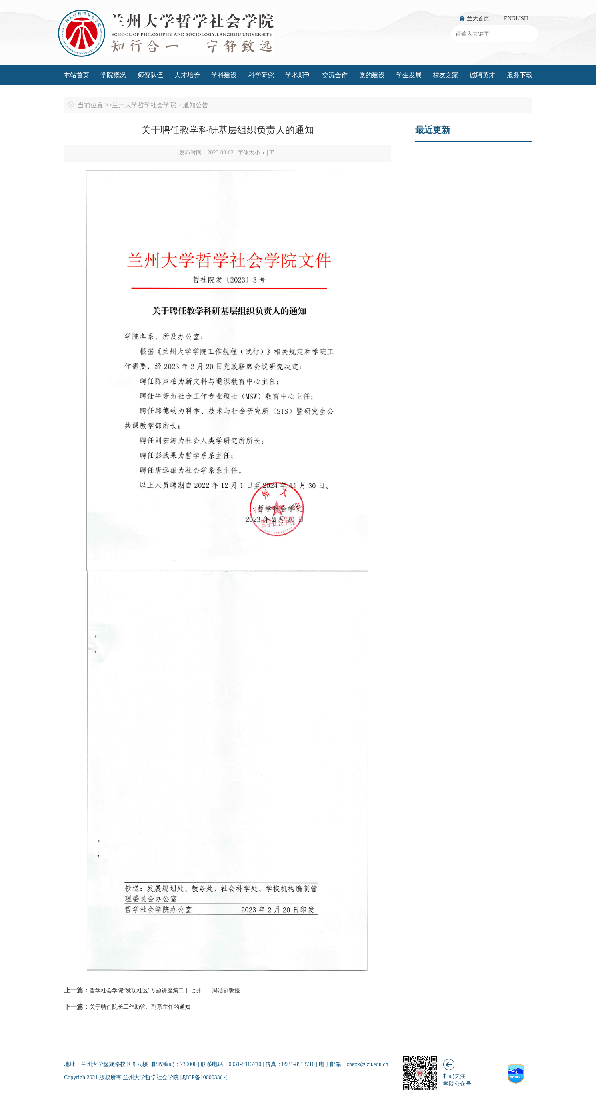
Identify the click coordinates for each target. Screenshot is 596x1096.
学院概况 (113, 75)
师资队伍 (150, 75)
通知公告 (195, 105)
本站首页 (76, 75)
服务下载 (519, 75)
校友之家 (445, 75)
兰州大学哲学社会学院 (144, 105)
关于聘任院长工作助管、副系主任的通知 (140, 1007)
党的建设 (372, 75)
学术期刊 (298, 75)
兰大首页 (478, 19)
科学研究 (261, 75)
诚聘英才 (482, 75)
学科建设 (224, 75)
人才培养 (187, 75)
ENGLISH (516, 19)
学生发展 (409, 75)
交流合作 (335, 75)
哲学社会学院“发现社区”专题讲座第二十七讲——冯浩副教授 (165, 991)
